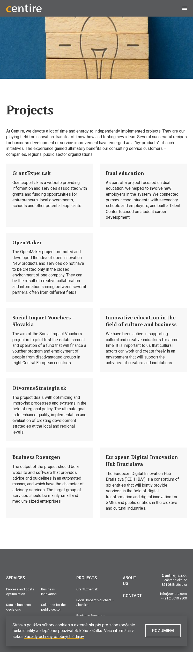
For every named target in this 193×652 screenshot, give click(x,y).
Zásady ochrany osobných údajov (54, 636)
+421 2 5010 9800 (174, 598)
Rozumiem (163, 630)
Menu (187, 8)
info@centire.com (173, 594)
